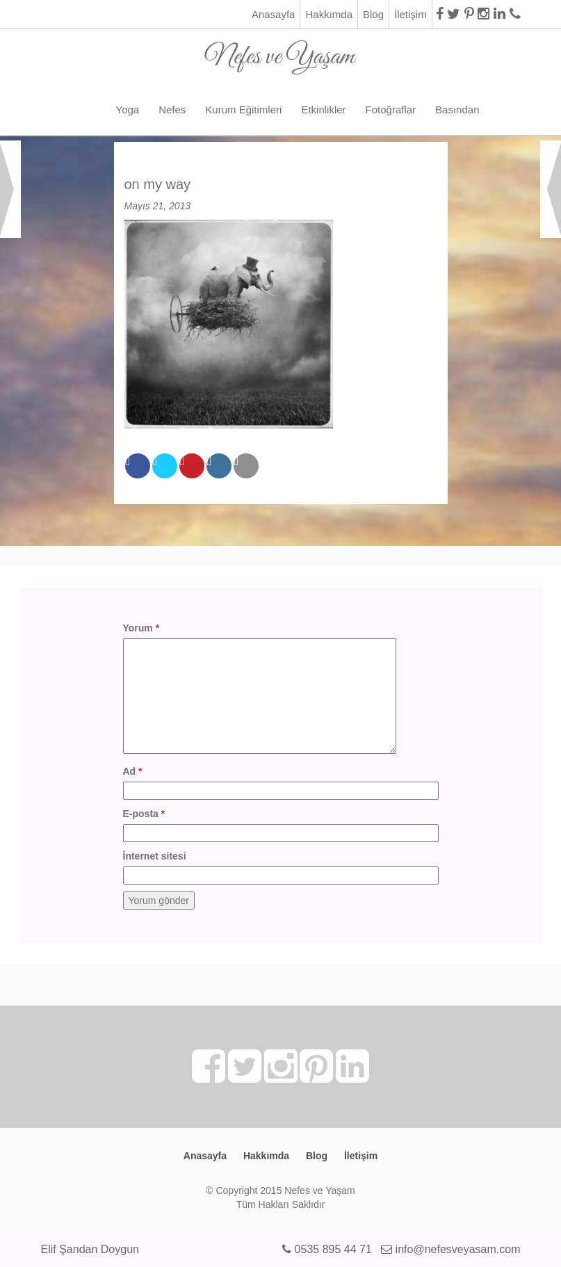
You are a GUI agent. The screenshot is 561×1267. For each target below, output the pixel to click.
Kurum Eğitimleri (243, 109)
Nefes (172, 109)
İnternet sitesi (154, 856)
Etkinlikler (323, 109)
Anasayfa (273, 14)
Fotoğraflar (391, 109)
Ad (133, 771)
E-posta (144, 813)
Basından (457, 109)
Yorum (141, 628)
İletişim (410, 14)
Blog (373, 14)
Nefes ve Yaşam (280, 52)
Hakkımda (328, 14)
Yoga (128, 109)
